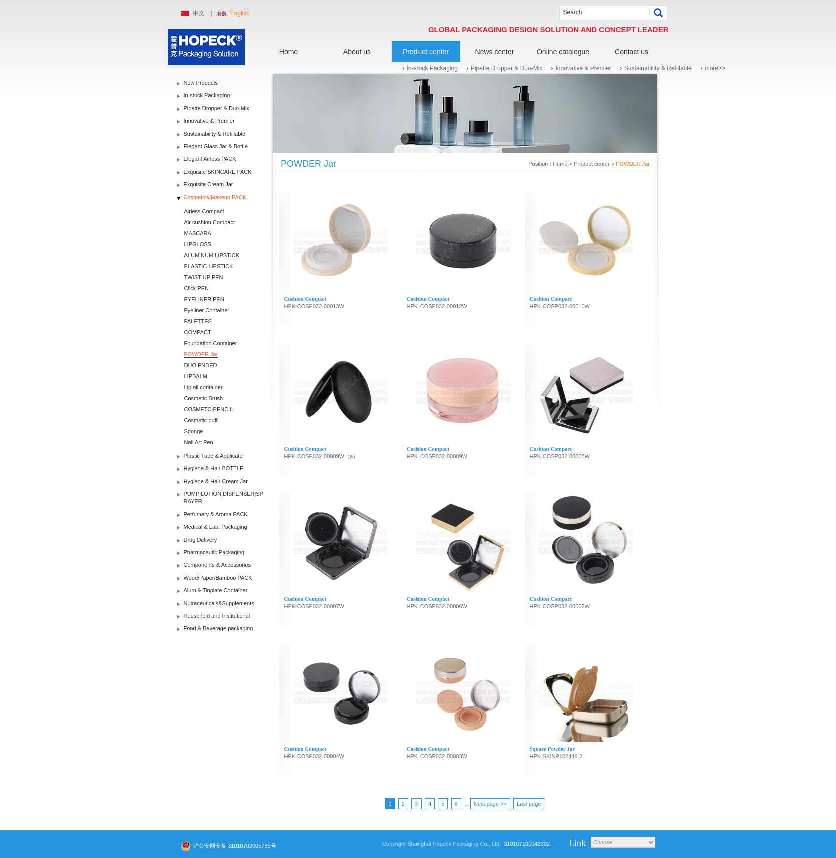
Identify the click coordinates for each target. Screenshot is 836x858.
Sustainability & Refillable (658, 68)
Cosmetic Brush (203, 398)
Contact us (631, 52)
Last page (529, 804)
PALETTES (198, 321)
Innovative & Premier (583, 68)
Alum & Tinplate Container (216, 590)
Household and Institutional (217, 616)
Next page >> (490, 804)
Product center (426, 52)
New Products (201, 83)
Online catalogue (563, 52)
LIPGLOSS (197, 244)
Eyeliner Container (207, 310)
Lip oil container (203, 387)
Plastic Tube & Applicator (214, 456)
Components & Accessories (217, 565)
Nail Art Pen (198, 442)
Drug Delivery (200, 540)
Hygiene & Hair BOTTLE (214, 468)
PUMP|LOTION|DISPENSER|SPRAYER (224, 497)
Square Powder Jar (552, 749)
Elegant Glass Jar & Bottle (216, 146)
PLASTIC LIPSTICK (208, 266)
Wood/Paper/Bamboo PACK (218, 578)
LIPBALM (195, 376)
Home (288, 52)
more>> (715, 68)
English (240, 13)
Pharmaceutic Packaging (214, 552)
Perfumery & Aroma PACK (216, 514)
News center (494, 52)
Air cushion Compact (209, 222)
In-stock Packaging (432, 68)
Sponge (193, 431)
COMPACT (197, 332)
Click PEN (196, 288)
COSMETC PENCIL (208, 409)
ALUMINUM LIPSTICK (212, 255)
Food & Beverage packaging (218, 628)
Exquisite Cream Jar (208, 184)
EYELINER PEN (204, 299)
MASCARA (197, 233)
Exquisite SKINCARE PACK (218, 172)
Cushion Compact (305, 299)
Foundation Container (210, 343)
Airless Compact (204, 211)
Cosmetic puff (201, 420)
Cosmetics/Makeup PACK (215, 197)
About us (357, 52)
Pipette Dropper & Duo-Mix (506, 68)
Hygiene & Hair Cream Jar (216, 481)
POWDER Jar (201, 354)
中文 (199, 13)
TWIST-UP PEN (203, 277)
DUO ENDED (200, 365)
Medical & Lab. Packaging (215, 527)
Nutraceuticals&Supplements (219, 603)
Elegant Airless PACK (210, 159)
